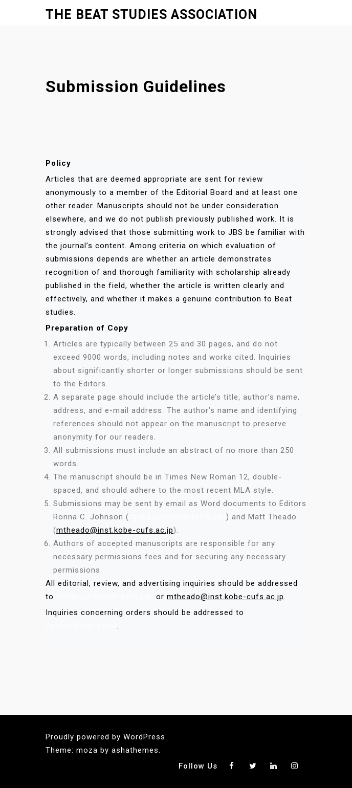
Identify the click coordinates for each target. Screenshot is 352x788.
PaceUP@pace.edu (81, 625)
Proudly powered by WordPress (105, 736)
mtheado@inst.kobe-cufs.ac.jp (114, 530)
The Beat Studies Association (151, 14)
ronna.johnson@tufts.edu (177, 516)
